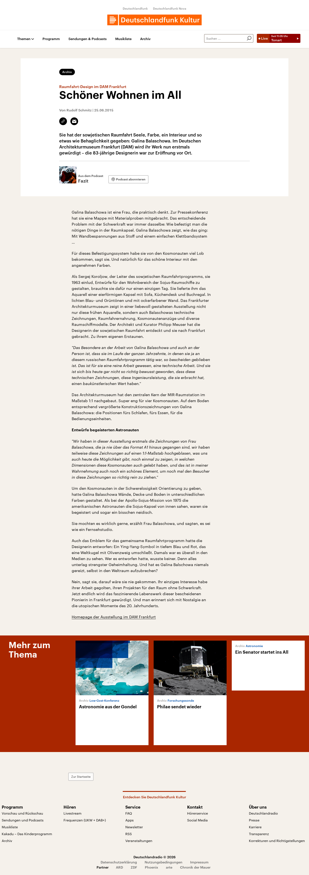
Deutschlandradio (263, 813)
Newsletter (134, 827)
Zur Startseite (84, 776)
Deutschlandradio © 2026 (154, 857)
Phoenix (151, 867)
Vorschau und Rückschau (22, 813)
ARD (119, 867)
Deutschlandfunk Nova (169, 8)
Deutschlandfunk (135, 8)
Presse (254, 820)
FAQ (128, 813)
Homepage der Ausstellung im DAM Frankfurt (114, 616)
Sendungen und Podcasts (23, 820)
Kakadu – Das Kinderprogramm (27, 834)
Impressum (199, 862)
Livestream (73, 813)
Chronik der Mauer (195, 867)
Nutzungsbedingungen (163, 862)
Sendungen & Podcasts (87, 39)
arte (169, 867)
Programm (51, 39)
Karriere (255, 827)
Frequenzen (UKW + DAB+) (85, 820)
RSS (128, 834)
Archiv (145, 39)
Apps (129, 820)
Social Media (197, 820)
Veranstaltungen (138, 841)
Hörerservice (197, 813)
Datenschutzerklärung (119, 862)
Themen (23, 39)
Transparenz (259, 834)
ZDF (134, 867)
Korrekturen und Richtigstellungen (277, 841)
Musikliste (123, 39)
